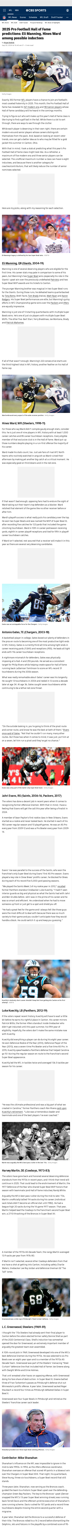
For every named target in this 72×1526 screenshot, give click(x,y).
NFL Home (5, 23)
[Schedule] (33, 17)
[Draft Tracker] (57, 17)
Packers (54, 303)
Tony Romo (10, 296)
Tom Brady (33, 296)
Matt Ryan (52, 296)
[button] (67, 17)
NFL (23, 100)
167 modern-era (31, 107)
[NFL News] (12, 17)
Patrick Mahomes (15, 322)
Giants (27, 263)
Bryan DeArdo (9, 43)
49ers (66, 303)
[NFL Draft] (44, 17)
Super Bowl (32, 276)
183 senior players (53, 107)
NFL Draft (14, 23)
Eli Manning (9, 263)
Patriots (55, 279)
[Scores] (22, 17)
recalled (61, 886)
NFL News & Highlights (52, 23)
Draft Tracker (24, 23)
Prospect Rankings (36, 23)
